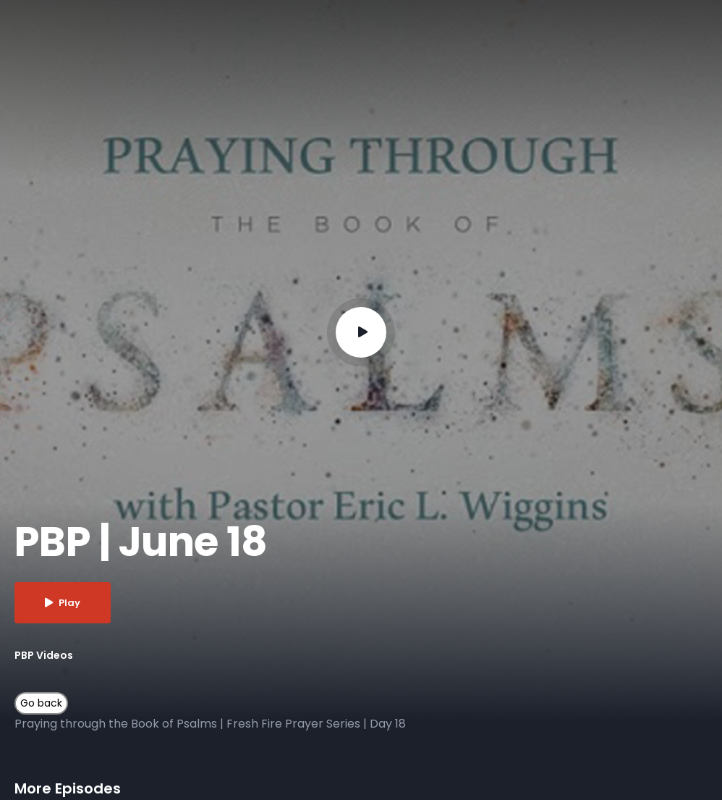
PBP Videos (43, 655)
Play (62, 603)
